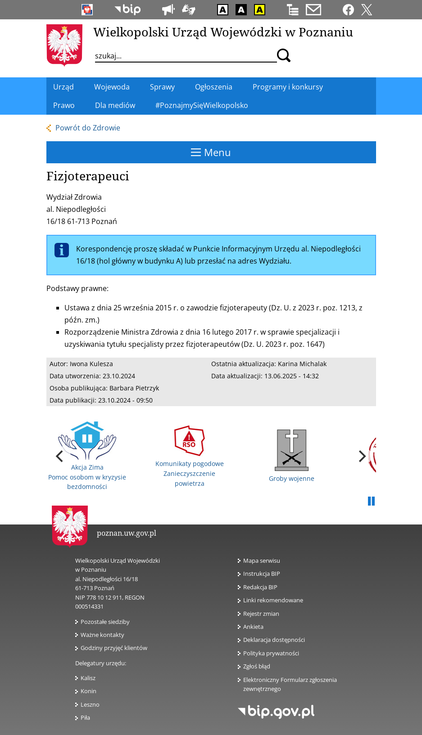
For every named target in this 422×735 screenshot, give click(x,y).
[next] (362, 456)
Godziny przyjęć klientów (114, 648)
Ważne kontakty (102, 635)
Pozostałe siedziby (105, 622)
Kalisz (88, 678)
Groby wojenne (291, 456)
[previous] (61, 456)
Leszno (90, 704)
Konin (88, 691)
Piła (85, 717)
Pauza (371, 501)
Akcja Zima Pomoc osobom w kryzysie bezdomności (87, 456)
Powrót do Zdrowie (87, 128)
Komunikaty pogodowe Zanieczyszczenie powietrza (189, 456)
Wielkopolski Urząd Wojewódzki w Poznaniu (223, 31)
